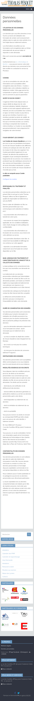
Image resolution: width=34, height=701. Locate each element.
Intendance (5, 563)
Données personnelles (7, 649)
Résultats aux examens (9, 570)
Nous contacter (6, 669)
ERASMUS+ (5, 550)
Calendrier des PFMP (8, 553)
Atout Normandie (7, 560)
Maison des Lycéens (8, 573)
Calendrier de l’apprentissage (11, 557)
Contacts (5, 576)
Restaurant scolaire (8, 566)
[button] (28, 9)
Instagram (24, 652)
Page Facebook (14, 652)
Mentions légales (6, 645)
